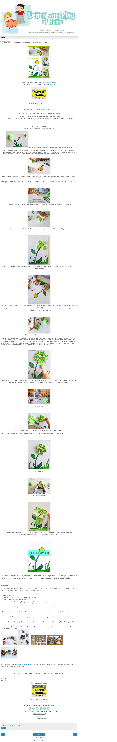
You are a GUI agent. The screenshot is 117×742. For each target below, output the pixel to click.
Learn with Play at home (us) (32, 84)
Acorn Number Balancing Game (44, 109)
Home (39, 734)
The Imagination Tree (49, 84)
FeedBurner (42, 718)
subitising (48, 118)
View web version (39, 737)
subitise (58, 305)
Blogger (42, 740)
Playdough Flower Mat (41, 147)
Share (3, 727)
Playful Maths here (25, 665)
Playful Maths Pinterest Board (39, 699)
